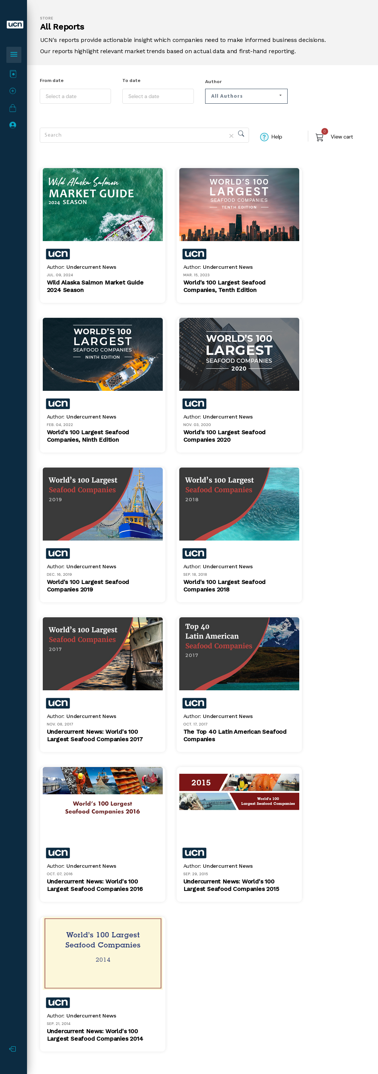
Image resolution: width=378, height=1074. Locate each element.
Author (213, 81)
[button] (246, 96)
